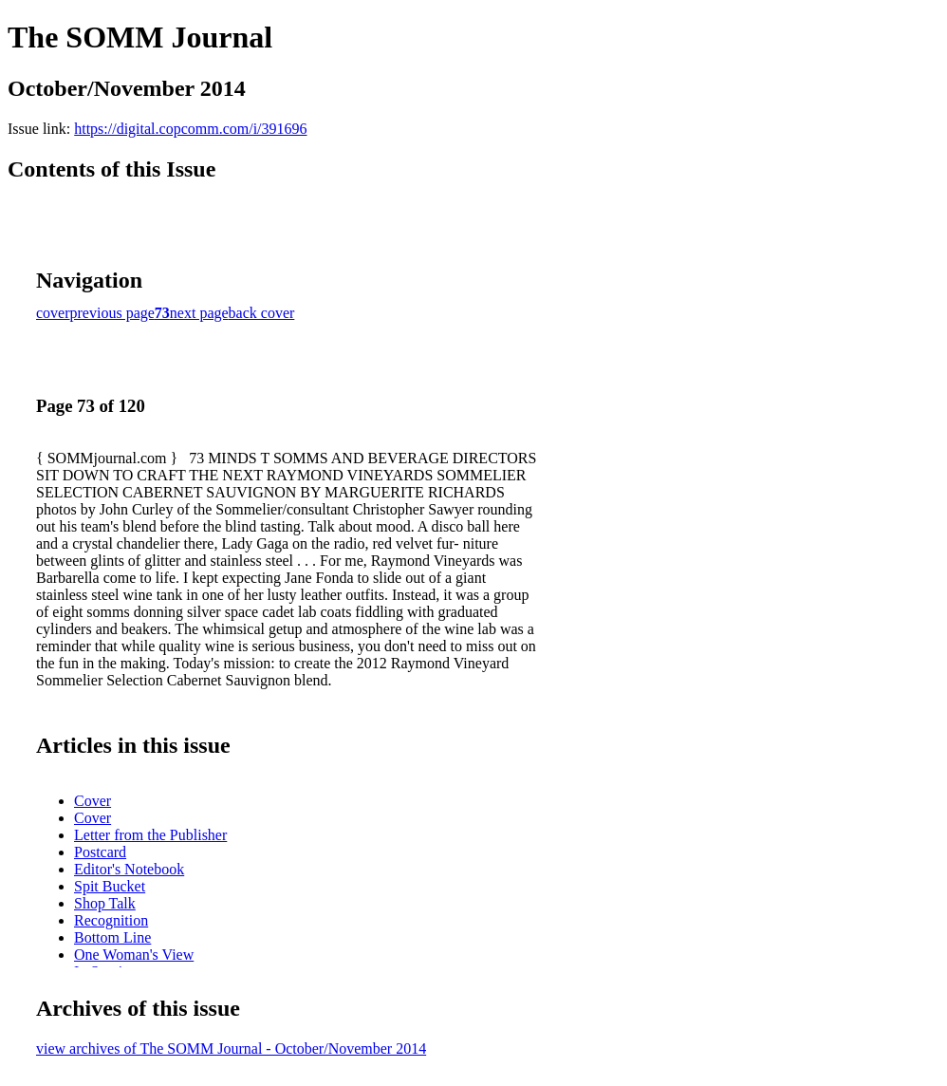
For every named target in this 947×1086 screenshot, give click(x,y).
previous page (112, 313)
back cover (262, 313)
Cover (92, 801)
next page (199, 313)
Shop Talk (105, 903)
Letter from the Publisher (150, 835)
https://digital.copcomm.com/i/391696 (190, 129)
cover (53, 313)
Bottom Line (112, 937)
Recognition (111, 920)
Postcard (100, 852)
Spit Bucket (109, 886)
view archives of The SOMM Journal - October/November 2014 (231, 1048)
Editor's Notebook (129, 869)
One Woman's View (134, 954)
